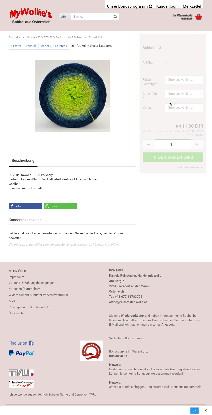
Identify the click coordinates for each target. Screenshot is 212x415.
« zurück (31, 46)
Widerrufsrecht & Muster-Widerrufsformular (38, 295)
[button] (25, 206)
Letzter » (61, 46)
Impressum (16, 277)
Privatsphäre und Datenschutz (29, 307)
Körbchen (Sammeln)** (24, 289)
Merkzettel (192, 6)
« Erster (16, 46)
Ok (194, 410)
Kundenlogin (167, 6)
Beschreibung (23, 160)
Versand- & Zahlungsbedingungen (31, 283)
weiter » (46, 46)
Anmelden (111, 244)
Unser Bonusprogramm (129, 6)
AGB (12, 301)
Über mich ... (17, 313)
